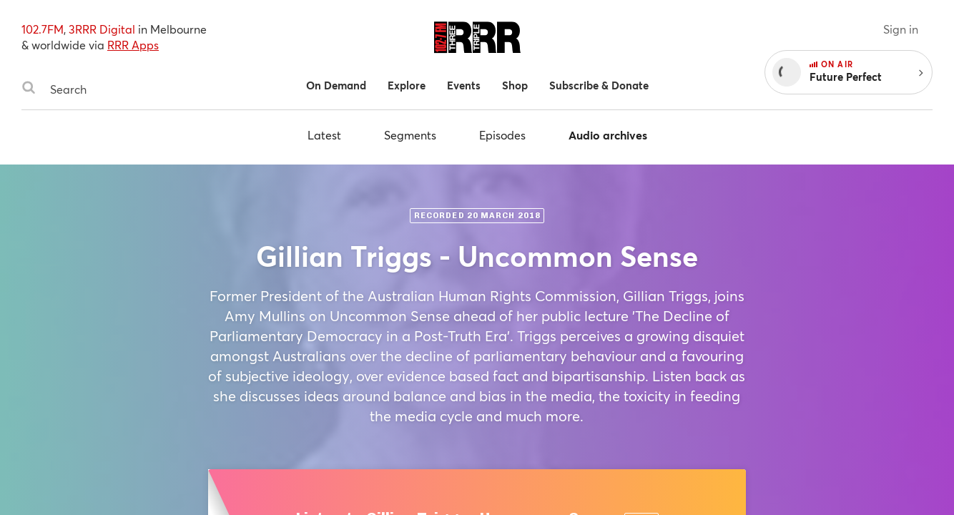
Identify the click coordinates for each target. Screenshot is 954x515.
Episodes (502, 134)
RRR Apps (133, 44)
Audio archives (608, 134)
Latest (324, 134)
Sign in (900, 28)
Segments (410, 134)
